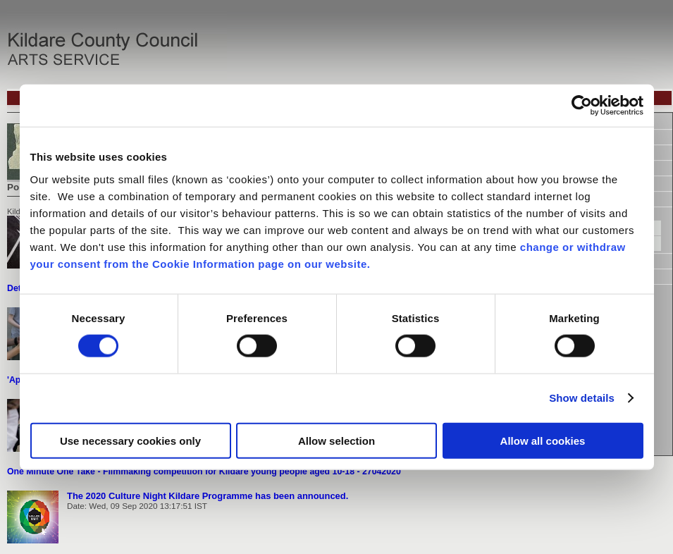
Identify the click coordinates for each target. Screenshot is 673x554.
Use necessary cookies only (130, 440)
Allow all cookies (543, 440)
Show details (582, 398)
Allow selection (336, 440)
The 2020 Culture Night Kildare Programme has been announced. (207, 496)
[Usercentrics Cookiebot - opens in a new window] (581, 105)
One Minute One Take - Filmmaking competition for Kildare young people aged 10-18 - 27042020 (204, 471)
